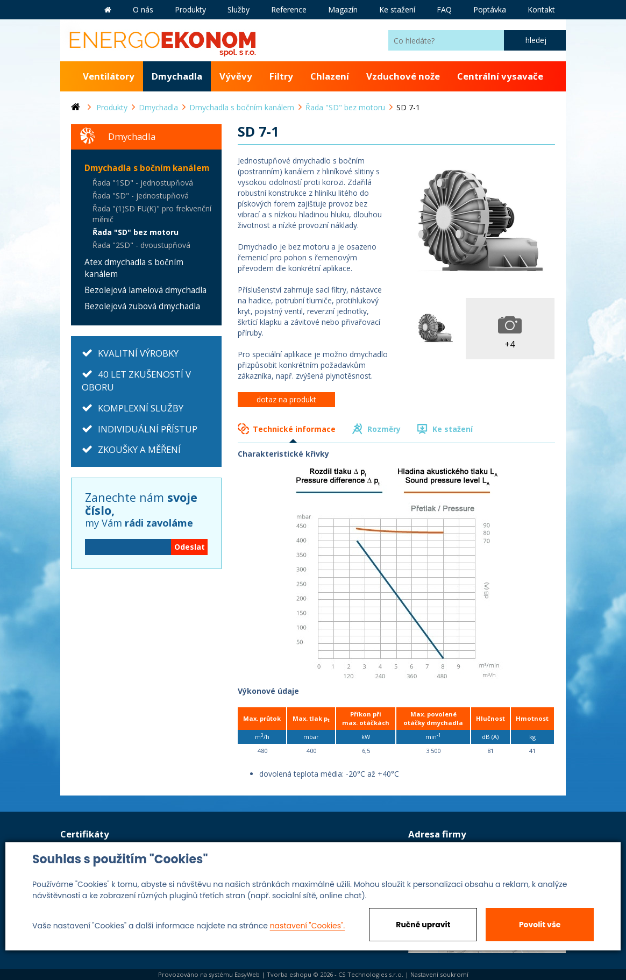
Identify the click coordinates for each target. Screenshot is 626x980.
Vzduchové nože (403, 76)
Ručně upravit (423, 924)
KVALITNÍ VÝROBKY (138, 353)
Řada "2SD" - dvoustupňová (141, 245)
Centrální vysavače (500, 76)
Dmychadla (177, 76)
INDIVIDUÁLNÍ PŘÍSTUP (147, 429)
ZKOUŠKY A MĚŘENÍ (139, 449)
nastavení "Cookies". (307, 925)
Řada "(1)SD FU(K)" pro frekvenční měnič (152, 213)
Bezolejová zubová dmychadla (142, 306)
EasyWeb (247, 974)
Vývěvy (235, 76)
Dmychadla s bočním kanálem (146, 168)
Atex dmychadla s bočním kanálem (133, 268)
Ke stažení (452, 429)
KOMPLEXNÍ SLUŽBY (140, 408)
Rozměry (384, 429)
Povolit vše (539, 924)
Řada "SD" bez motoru (136, 232)
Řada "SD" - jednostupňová (141, 195)
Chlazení (329, 76)
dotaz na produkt (286, 399)
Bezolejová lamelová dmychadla (145, 290)
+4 (509, 344)
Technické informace (294, 429)
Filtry (281, 76)
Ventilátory (108, 76)
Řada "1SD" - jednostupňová (143, 182)
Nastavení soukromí (439, 974)
